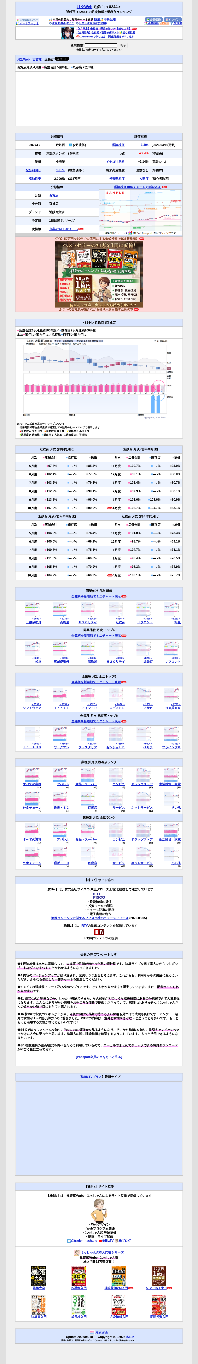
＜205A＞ (120, 704)
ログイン (173, 19)
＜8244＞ (120, 618)
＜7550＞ (120, 743)
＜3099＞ (36, 618)
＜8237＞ (176, 618)
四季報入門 (79, 1288)
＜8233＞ (64, 618)
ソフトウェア (32, 708)
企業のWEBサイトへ (63, 229)
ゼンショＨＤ (115, 747)
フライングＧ (171, 747)
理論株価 (118, 145)
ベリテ (148, 747)
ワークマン (61, 747)
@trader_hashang (82, 1240)
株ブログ (123, 1240)
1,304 (144, 144)
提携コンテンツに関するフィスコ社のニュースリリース (89, 918)
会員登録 (154, 19)
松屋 (177, 622)
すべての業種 (32, 784)
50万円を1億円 (156, 1288)
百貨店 (37, 59)
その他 (176, 807)
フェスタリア (88, 747)
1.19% (60, 170)
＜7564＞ (64, 743)
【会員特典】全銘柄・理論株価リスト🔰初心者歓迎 (105, 32)
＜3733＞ (36, 704)
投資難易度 (117, 178)
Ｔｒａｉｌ (61, 708)
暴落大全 (39, 1288)
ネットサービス (142, 807)
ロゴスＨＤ (117, 708)
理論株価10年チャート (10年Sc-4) (137, 187)
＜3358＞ (64, 704)
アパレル (63, 784)
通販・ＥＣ (61, 807)
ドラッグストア (142, 784)
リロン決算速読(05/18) (91, 23)
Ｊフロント (145, 622)
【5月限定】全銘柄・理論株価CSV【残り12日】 (103, 28)
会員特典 (151, 23)
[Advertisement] (99, 99)
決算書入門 (39, 1316)
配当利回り (33, 170)
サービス (119, 807)
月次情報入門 (119, 1316)
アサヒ (148, 708)
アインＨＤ (89, 708)
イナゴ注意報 (115, 161)
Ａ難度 (143, 178)
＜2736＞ (92, 743)
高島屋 (64, 622)
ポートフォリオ (27, 23)
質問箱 (176, 23)
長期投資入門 (159, 1316)
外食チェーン (32, 807)
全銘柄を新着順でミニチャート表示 (96, 596)
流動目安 (35, 178)
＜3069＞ (36, 743)
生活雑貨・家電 (170, 784)
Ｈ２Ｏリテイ (88, 622)
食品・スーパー (86, 784)
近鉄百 (120, 622)
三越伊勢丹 (33, 622)
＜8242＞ (92, 618)
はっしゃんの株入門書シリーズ (99, 1252)
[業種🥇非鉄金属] (105, 19)
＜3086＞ (148, 618)
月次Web (84, 7)
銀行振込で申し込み (121, 36)
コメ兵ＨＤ (173, 708)
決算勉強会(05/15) (61, 23)
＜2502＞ (148, 704)
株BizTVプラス (91, 1076)
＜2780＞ (176, 704)
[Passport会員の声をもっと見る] (99, 1057)
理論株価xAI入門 (116, 1288)
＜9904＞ (148, 743)
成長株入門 (79, 1316)
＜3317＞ (176, 743)
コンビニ (119, 784)
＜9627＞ (92, 704)
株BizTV (106, 1240)
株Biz (130, 1337)
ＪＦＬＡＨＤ (32, 747)
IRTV (84, 925)
